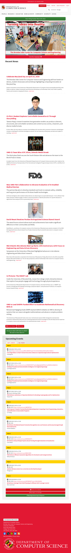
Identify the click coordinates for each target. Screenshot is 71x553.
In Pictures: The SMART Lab (17, 276)
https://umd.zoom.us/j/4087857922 (22, 407)
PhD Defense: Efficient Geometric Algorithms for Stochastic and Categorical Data (29, 455)
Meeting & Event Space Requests (35, 495)
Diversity (47, 14)
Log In (67, 5)
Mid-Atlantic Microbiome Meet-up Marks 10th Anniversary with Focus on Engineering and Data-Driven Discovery (35, 247)
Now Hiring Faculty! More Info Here (35, 19)
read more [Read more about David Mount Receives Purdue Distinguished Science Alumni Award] (12, 231)
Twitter (8, 533)
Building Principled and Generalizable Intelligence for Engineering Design (27, 367)
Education (19, 14)
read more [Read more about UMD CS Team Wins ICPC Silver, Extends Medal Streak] (13, 164)
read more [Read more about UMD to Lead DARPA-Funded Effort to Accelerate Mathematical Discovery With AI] (43, 321)
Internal (53, 5)
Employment (42, 5)
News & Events (29, 14)
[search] (57, 10)
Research (11, 14)
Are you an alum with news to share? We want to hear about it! (17, 331)
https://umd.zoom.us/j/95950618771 (22, 439)
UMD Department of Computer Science (13, 7)
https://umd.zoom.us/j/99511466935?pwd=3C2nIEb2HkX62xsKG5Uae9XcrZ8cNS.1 (32, 351)
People (4, 14)
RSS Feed (20, 326)
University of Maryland (35, 1)
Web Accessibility (7, 536)
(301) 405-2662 (13, 530)
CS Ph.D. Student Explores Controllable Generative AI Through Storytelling (31, 117)
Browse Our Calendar (35, 489)
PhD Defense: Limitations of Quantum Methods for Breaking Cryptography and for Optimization (33, 395)
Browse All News (10, 326)
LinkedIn (15, 533)
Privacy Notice (16, 536)
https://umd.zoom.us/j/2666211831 (22, 453)
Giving (54, 14)
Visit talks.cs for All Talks (35, 492)
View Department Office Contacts (11, 519)
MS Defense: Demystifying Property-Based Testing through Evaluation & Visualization (30, 440)
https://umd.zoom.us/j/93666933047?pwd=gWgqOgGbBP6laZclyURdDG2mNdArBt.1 (36, 365)
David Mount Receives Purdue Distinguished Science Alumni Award (33, 219)
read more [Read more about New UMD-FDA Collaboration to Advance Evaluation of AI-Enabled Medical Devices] (36, 199)
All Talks (22, 342)
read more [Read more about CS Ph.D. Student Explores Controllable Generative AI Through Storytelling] (14, 133)
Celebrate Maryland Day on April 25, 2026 (23, 76)
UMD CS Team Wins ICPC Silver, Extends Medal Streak (28, 152)
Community (39, 14)
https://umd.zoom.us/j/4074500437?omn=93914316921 (27, 481)
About (48, 5)
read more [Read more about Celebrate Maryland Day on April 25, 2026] (31, 91)
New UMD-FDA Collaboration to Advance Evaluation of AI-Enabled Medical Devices (33, 186)
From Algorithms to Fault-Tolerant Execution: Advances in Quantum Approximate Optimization (33, 352)
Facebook (4, 533)
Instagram (12, 533)
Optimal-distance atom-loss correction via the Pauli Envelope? (24, 469)
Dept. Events (12, 342)
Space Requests (61, 5)
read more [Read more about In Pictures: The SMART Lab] (21, 288)
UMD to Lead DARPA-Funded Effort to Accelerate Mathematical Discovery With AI (35, 305)
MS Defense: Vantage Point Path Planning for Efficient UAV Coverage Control (28, 483)
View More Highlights (35, 57)
